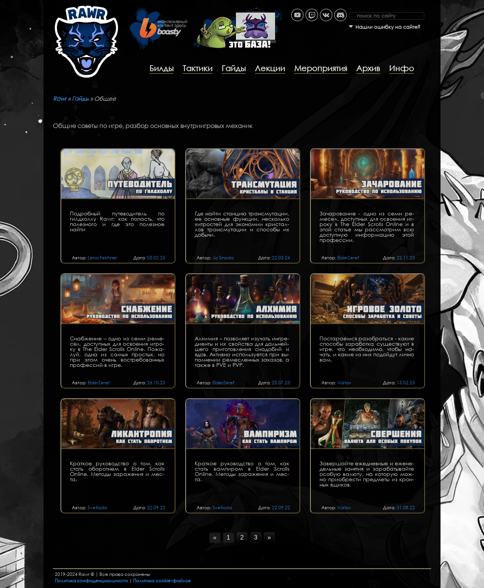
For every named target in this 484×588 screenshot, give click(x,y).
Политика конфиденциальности (91, 580)
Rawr (60, 98)
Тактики (198, 68)
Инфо (401, 68)
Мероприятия (320, 68)
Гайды (234, 68)
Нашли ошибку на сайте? (387, 27)
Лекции (270, 68)
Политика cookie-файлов (162, 580)
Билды (161, 68)
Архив (368, 68)
